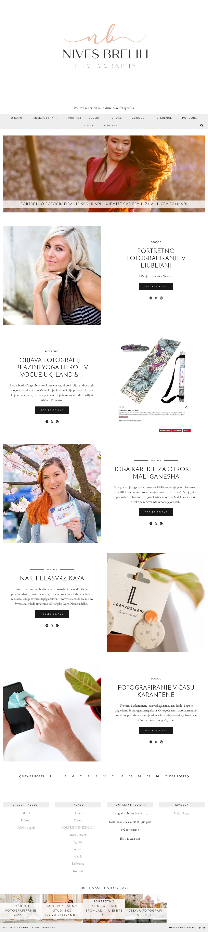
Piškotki (26, 820)
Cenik (89, 125)
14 (139, 776)
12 (122, 776)
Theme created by (186, 927)
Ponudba (189, 117)
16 (157, 776)
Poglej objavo (156, 286)
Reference (163, 117)
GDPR (26, 813)
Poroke (115, 117)
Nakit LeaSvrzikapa (52, 579)
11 (113, 776)
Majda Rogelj (182, 813)
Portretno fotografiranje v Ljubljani (156, 258)
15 (148, 776)
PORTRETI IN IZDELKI (83, 117)
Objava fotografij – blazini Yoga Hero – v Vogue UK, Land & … (52, 367)
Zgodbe (138, 117)
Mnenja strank (45, 117)
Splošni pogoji (26, 827)
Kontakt (111, 125)
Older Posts (177, 776)
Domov (78, 813)
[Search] (202, 125)
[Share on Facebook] (151, 298)
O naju (16, 117)
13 (130, 776)
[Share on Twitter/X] (156, 298)
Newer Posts (31, 776)
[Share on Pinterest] (161, 298)
